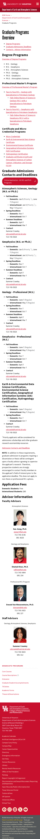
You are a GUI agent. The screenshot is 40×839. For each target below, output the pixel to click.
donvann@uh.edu (20, 607)
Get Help (5, 759)
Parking (5, 775)
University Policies (8, 838)
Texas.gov (27, 820)
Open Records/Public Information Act (16, 787)
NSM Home (6, 15)
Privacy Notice (6, 827)
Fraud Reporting (29, 822)
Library (4, 765)
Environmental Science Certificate (19, 145)
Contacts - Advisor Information (18, 49)
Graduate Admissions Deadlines (18, 46)
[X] (20, 809)
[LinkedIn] (15, 809)
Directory (5, 752)
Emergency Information (11, 755)
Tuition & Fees (7, 793)
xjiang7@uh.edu (20, 532)
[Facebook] (4, 809)
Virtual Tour (6, 803)
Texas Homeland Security (10, 822)
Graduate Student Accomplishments (15, 683)
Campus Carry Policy (9, 743)
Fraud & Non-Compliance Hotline (12, 824)
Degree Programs (13, 43)
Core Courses (7, 671)
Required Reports (22, 829)
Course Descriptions (9, 675)
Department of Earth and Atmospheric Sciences (19, 9)
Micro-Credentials (13, 136)
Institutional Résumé (8, 829)
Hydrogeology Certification (17, 154)
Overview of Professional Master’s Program (19, 87)
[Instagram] (9, 809)
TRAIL (21, 822)
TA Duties (5, 686)
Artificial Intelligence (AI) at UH (13, 739)
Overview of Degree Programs (14, 59)
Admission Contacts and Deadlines (16, 448)
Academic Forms (8, 690)
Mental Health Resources (11, 768)
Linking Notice (28, 824)
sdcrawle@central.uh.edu (16, 234)
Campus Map (6, 746)
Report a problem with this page (12, 820)
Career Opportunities (10, 749)
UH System (6, 796)
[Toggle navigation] (37, 4)
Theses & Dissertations (10, 694)
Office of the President (10, 772)
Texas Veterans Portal (10, 790)
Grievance (5, 679)
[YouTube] (25, 809)
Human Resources (8, 762)
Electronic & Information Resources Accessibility (17, 831)
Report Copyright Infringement (13, 778)
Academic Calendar (9, 736)
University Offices (8, 800)
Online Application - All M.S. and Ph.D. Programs (20, 181)
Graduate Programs (12, 666)
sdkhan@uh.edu (20, 569)
